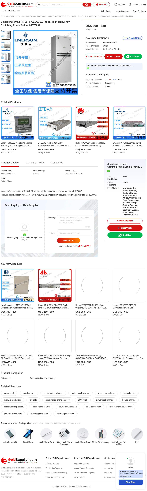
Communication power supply (42, 378)
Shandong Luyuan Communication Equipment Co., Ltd (110, 65)
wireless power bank (39, 414)
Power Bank (53, 16)
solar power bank (93, 407)
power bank (9, 393)
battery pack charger (80, 393)
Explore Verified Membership (56, 473)
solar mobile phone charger (57, 400)
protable (33, 400)
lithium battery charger (53, 393)
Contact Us (108, 468)
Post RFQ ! (84, 246)
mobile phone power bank (121, 407)
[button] (74, 63)
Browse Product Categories (84, 468)
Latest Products (79, 477)
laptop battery (129, 393)
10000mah (82, 400)
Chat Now (130, 482)
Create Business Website (55, 477)
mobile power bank (106, 393)
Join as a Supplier (52, 463)
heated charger (128, 400)
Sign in (135, 4)
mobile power (29, 393)
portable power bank (13, 414)
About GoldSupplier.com (113, 463)
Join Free (142, 4)
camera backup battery (14, 407)
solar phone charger (41, 407)
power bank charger (104, 400)
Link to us (108, 473)
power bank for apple (68, 407)
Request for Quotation (82, 463)
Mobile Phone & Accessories (36, 16)
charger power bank (65, 414)
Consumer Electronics (15, 16)
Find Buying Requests (54, 468)
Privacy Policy (109, 477)
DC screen (5, 378)
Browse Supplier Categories (84, 473)
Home (3, 16)
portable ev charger (12, 400)
